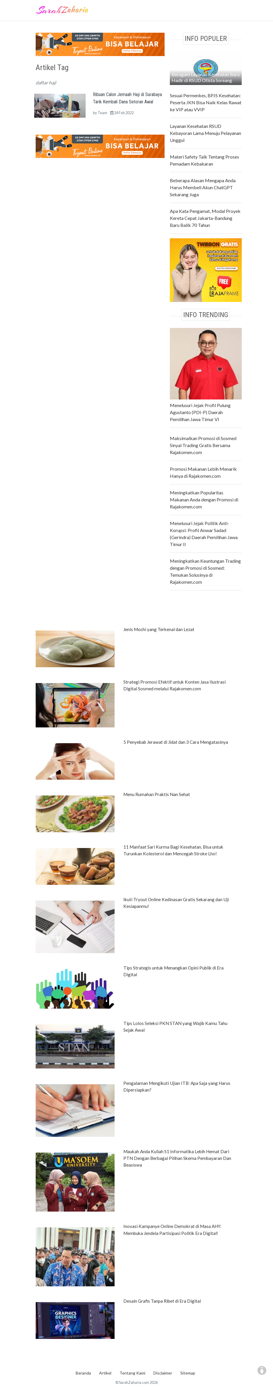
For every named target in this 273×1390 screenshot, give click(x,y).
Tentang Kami (132, 1372)
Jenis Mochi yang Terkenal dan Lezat (158, 629)
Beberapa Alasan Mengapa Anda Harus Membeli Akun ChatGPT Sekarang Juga (203, 187)
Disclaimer (162, 1372)
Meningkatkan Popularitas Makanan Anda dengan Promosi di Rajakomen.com (204, 499)
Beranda (83, 1372)
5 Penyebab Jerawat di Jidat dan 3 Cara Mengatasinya (175, 742)
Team (102, 112)
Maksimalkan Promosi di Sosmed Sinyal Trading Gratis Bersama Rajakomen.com (203, 445)
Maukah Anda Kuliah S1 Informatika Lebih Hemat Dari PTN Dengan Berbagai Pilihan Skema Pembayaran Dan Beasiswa (177, 1158)
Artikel (105, 1372)
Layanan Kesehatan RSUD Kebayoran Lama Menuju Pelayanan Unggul (205, 133)
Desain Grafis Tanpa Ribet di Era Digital (162, 1301)
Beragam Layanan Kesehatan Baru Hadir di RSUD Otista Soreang (206, 77)
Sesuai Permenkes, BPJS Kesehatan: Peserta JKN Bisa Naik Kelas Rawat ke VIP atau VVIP (205, 102)
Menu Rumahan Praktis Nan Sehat (156, 794)
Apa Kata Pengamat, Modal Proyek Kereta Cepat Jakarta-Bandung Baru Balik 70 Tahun (205, 218)
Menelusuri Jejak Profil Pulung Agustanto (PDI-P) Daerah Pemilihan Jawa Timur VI (200, 412)
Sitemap (187, 1372)
